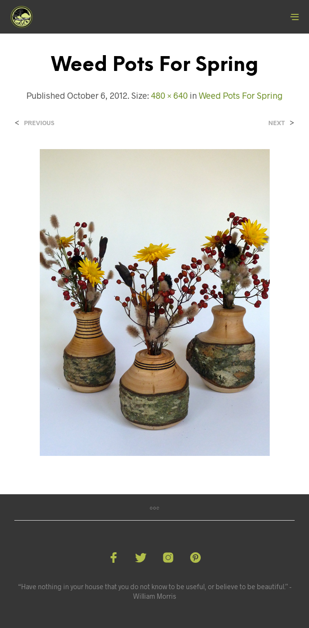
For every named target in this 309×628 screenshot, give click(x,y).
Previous (39, 123)
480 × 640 (169, 95)
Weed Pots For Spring (241, 95)
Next (276, 123)
